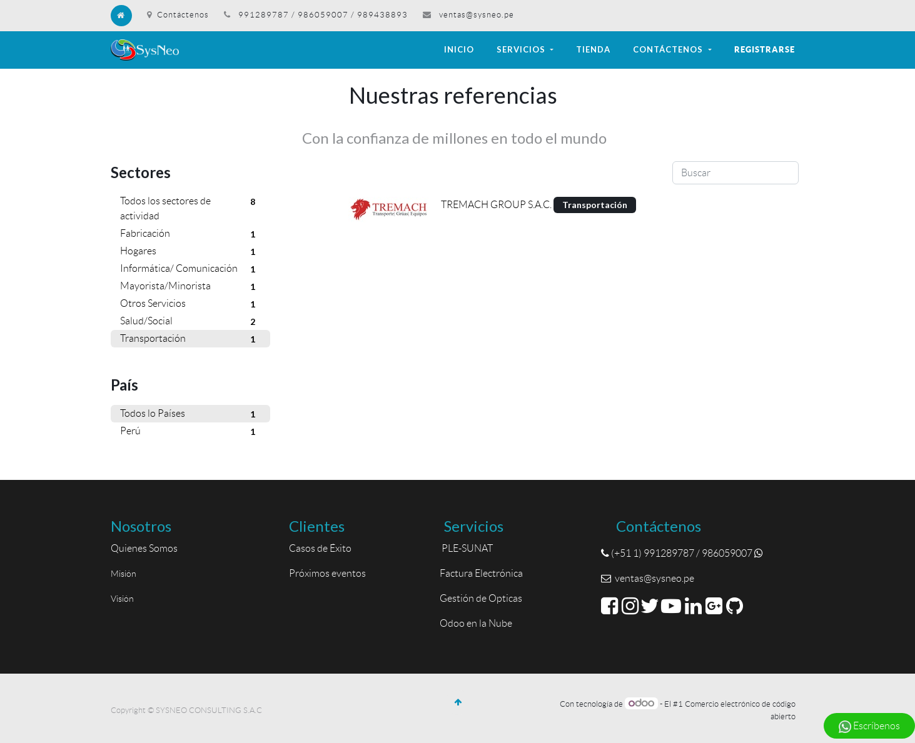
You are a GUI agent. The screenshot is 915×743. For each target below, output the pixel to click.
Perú (190, 432)
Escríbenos (869, 727)
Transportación (190, 339)
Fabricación (190, 234)
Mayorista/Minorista (190, 287)
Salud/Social (190, 322)
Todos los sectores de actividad (190, 207)
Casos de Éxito (322, 548)
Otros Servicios (190, 304)
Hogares (190, 252)
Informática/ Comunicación (190, 269)
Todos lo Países (190, 414)
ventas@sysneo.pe (476, 14)
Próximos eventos (327, 573)
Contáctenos (178, 14)
